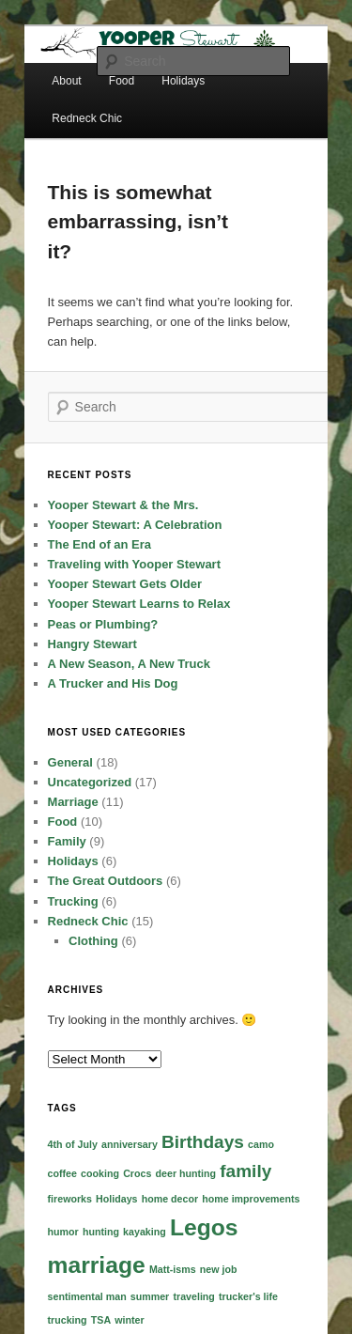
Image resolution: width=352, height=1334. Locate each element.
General (70, 762)
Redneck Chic (87, 118)
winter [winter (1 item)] (129, 1320)
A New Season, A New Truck (129, 664)
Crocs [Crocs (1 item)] (137, 1173)
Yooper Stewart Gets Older (125, 584)
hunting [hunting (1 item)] (101, 1231)
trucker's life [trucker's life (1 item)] (248, 1296)
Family (67, 841)
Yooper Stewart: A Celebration (135, 525)
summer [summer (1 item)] (149, 1296)
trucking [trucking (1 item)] (67, 1320)
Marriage (73, 802)
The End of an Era (100, 544)
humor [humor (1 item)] (63, 1231)
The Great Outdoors (105, 881)
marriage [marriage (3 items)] (96, 1265)
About (66, 80)
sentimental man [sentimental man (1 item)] (87, 1296)
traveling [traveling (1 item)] (193, 1296)
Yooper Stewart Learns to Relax (139, 604)
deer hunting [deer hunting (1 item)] (186, 1173)
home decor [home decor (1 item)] (170, 1198)
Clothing (93, 941)
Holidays (73, 861)
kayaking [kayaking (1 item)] (144, 1231)
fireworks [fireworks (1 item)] (70, 1198)
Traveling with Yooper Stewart (134, 564)
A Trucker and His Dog (113, 683)
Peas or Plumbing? (103, 624)
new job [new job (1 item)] (218, 1269)
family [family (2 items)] (245, 1171)
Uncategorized (90, 782)
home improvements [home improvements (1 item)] (250, 1198)
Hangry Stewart (92, 644)
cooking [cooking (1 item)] (100, 1173)
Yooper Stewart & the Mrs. (123, 505)
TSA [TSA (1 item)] (101, 1320)
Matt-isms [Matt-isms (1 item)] (172, 1269)
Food (63, 821)
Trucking (73, 901)
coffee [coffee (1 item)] (62, 1173)
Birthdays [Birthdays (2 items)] (202, 1142)
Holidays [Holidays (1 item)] (116, 1198)
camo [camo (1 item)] (261, 1144)
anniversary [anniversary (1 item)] (129, 1144)
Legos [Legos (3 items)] (204, 1227)
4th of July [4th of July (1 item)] (73, 1144)
